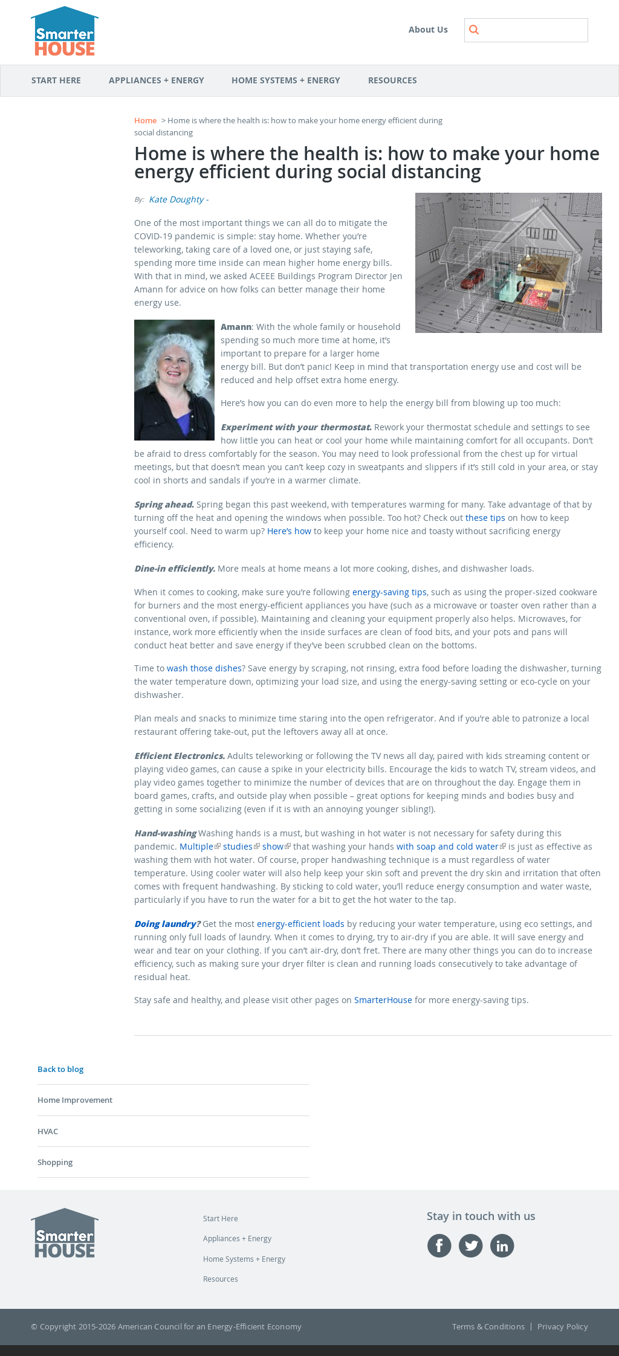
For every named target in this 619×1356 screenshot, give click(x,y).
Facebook (442, 1245)
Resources (395, 81)
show (276, 846)
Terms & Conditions (488, 1327)
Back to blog (60, 1069)
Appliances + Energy (158, 81)
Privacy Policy (562, 1327)
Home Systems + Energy (288, 81)
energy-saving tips (389, 592)
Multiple (200, 846)
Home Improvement (74, 1099)
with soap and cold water (451, 846)
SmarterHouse (383, 1000)
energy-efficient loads (301, 923)
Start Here (62, 81)
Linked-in (505, 1245)
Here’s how (289, 531)
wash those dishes (204, 668)
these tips (485, 517)
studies (241, 846)
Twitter (474, 1245)
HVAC (47, 1131)
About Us (428, 29)
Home (145, 120)
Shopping (55, 1162)
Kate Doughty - (179, 199)
